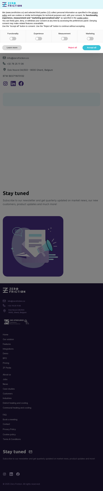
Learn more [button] (12, 47)
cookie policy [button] (82, 18)
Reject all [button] (72, 47)
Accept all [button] (91, 47)
